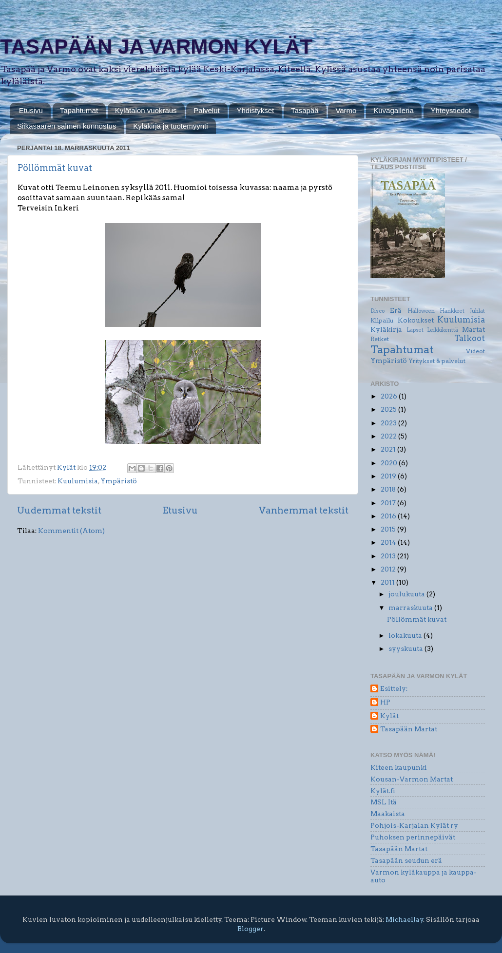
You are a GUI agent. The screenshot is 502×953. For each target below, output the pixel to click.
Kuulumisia (78, 481)
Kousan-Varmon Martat (411, 779)
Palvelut (206, 110)
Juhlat (477, 311)
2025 (389, 409)
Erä (396, 310)
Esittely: (393, 688)
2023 (389, 423)
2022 (389, 436)
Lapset (415, 330)
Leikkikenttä (442, 330)
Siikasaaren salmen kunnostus (66, 126)
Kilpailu (382, 320)
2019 (389, 476)
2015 (389, 529)
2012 (389, 569)
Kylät (389, 716)
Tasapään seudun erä (406, 860)
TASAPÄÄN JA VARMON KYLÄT (156, 46)
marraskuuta (411, 607)
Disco (377, 311)
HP (385, 702)
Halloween (421, 311)
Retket (379, 339)
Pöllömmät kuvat (55, 168)
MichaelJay (405, 919)
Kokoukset (416, 320)
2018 (389, 489)
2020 (390, 463)
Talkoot (469, 338)
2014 (389, 542)
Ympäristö (118, 481)
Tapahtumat (79, 110)
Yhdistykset (255, 110)
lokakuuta (406, 635)
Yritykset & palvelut (436, 360)
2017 (389, 503)
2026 (390, 396)
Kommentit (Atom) (71, 530)
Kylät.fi (382, 791)
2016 (389, 516)
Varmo (345, 110)
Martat (473, 329)
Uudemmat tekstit (59, 510)
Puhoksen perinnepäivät (412, 837)
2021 (389, 449)
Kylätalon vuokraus (146, 110)
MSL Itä (383, 802)
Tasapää (305, 110)
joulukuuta (407, 594)
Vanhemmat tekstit (303, 510)
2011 (388, 582)
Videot (475, 351)
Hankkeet (452, 311)
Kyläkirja (386, 329)
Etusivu (31, 110)
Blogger (250, 929)
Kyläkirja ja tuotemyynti (170, 126)
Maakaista (387, 814)
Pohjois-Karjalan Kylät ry (414, 825)
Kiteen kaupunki (398, 767)
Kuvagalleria (393, 110)
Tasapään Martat (408, 729)
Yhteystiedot (451, 110)
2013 (389, 556)
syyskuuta (406, 648)
